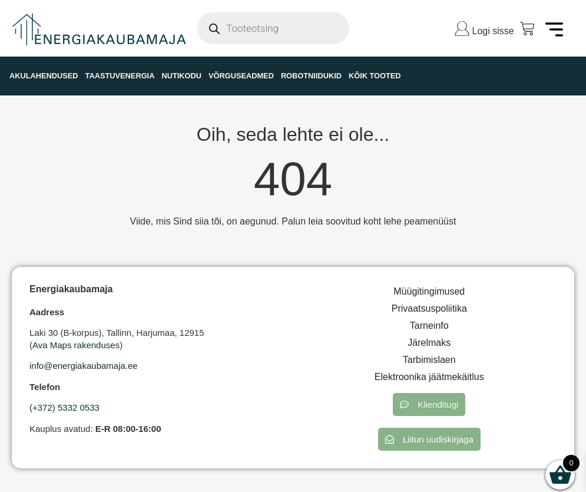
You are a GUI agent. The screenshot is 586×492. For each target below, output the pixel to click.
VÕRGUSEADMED (241, 75)
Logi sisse (493, 31)
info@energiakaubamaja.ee (83, 366)
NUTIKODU (181, 75)
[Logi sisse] (462, 28)
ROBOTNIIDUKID (311, 75)
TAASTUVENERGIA (120, 75)
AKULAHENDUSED (43, 75)
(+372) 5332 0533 (64, 407)
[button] (429, 404)
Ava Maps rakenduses (76, 345)
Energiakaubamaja (70, 289)
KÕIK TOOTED (375, 75)
